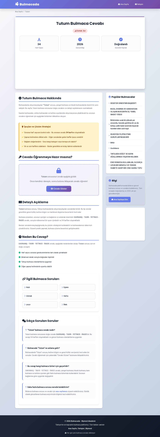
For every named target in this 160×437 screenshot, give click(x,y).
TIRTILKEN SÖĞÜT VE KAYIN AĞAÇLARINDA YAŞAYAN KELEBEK (123, 155)
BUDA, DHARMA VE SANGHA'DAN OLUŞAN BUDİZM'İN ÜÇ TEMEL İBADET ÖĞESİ (123, 112)
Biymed (89, 428)
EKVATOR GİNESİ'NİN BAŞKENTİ (122, 103)
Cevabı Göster (59, 189)
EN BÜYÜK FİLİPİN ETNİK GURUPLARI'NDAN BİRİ (120, 135)
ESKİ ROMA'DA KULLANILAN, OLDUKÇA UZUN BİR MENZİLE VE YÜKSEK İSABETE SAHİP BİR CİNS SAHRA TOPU (125, 165)
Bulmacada (27, 4)
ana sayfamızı (61, 391)
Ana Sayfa (123, 4)
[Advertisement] (80, 67)
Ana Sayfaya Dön (119, 199)
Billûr (112, 143)
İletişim (139, 4)
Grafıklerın (114, 148)
